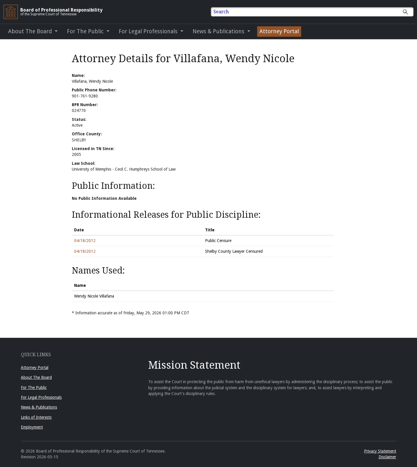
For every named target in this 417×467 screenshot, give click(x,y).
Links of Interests (36, 417)
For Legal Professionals (41, 397)
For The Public (34, 387)
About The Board (36, 377)
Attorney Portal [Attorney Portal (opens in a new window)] (279, 31)
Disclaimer (387, 457)
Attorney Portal (34, 367)
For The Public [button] (86, 31)
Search (221, 11)
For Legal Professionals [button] (149, 31)
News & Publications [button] (219, 31)
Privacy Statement (380, 451)
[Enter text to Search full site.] (315, 12)
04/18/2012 (85, 240)
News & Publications (39, 407)
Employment (32, 427)
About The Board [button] (30, 31)
